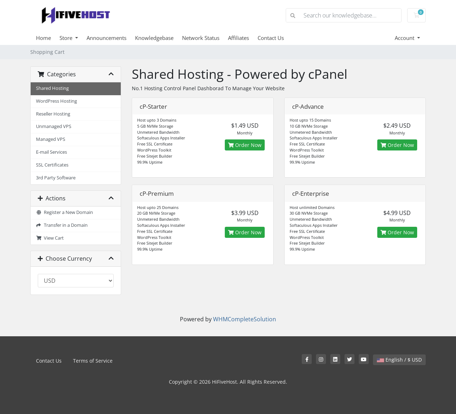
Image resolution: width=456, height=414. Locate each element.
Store (66, 37)
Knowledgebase (154, 37)
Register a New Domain (64, 212)
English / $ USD (399, 359)
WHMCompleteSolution (244, 319)
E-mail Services (51, 152)
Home (43, 37)
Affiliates (238, 37)
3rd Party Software (56, 178)
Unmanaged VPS (53, 126)
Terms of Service (93, 360)
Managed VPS (50, 139)
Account (405, 37)
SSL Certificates (52, 165)
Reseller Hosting (53, 114)
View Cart (50, 238)
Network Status (200, 37)
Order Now (244, 145)
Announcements (106, 37)
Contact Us (271, 37)
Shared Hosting (52, 88)
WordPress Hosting (56, 101)
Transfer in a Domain (62, 225)
